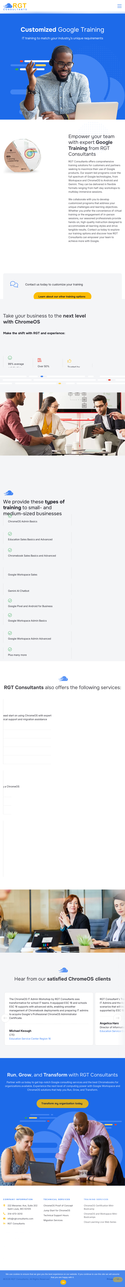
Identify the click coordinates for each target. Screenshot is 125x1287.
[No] (118, 1279)
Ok (63, 1282)
